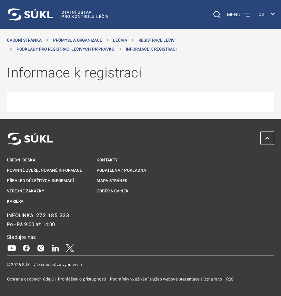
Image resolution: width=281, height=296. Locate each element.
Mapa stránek (112, 180)
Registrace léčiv (157, 40)
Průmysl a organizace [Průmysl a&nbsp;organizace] (77, 40)
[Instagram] (41, 248)
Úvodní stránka (24, 40)
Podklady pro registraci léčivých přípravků (65, 49)
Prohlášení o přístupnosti (82, 279)
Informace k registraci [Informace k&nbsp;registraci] (151, 49)
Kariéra (15, 201)
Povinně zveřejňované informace (44, 170)
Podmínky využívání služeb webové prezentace (155, 279)
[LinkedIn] (55, 248)
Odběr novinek (113, 191)
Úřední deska (21, 160)
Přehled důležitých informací (40, 180)
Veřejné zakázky (25, 191)
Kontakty (107, 160)
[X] (70, 248)
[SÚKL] (58, 14)
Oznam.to (213, 279)
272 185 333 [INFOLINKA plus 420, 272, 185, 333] (53, 215)
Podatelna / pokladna (121, 170)
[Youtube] (12, 248)
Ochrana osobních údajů (31, 279)
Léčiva (120, 40)
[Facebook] (26, 248)
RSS (229, 279)
